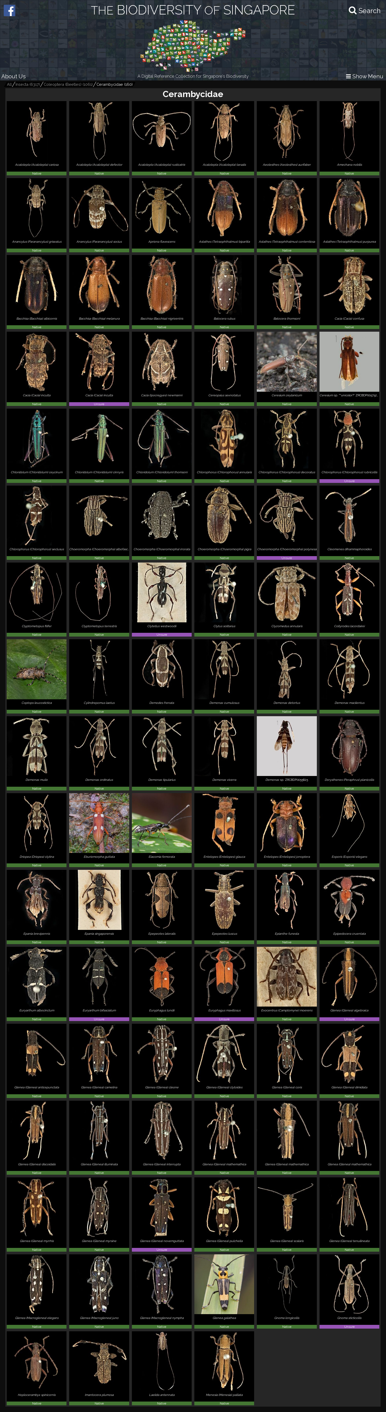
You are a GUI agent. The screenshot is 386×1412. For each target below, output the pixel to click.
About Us (13, 76)
